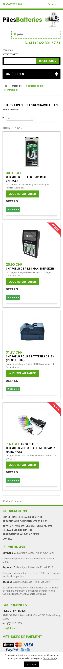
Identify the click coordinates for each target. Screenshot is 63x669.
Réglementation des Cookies (21, 534)
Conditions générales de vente (23, 517)
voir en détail (50, 658)
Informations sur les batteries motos (27, 525)
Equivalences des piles (17, 530)
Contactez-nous (12, 4)
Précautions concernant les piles (25, 521)
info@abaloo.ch (11, 628)
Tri (4, 118)
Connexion (8, 50)
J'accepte (31, 664)
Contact (8, 538)
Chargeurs (16, 86)
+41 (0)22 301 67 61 (13, 623)
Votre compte (10, 54)
